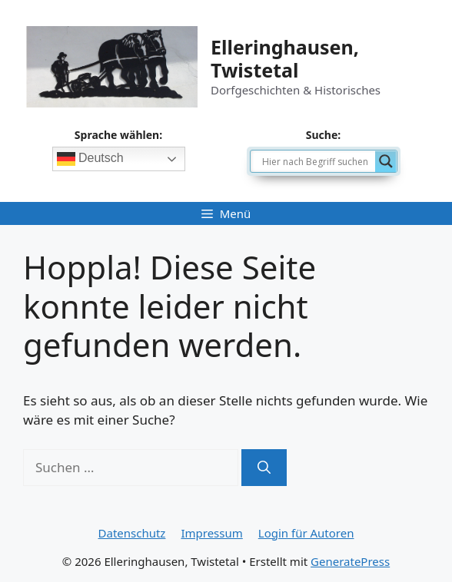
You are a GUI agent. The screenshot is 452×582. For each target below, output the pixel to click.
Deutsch (90, 159)
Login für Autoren (306, 533)
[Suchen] (264, 467)
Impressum (211, 533)
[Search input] (316, 161)
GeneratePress (350, 561)
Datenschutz (132, 533)
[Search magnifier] (386, 161)
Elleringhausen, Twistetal (285, 58)
